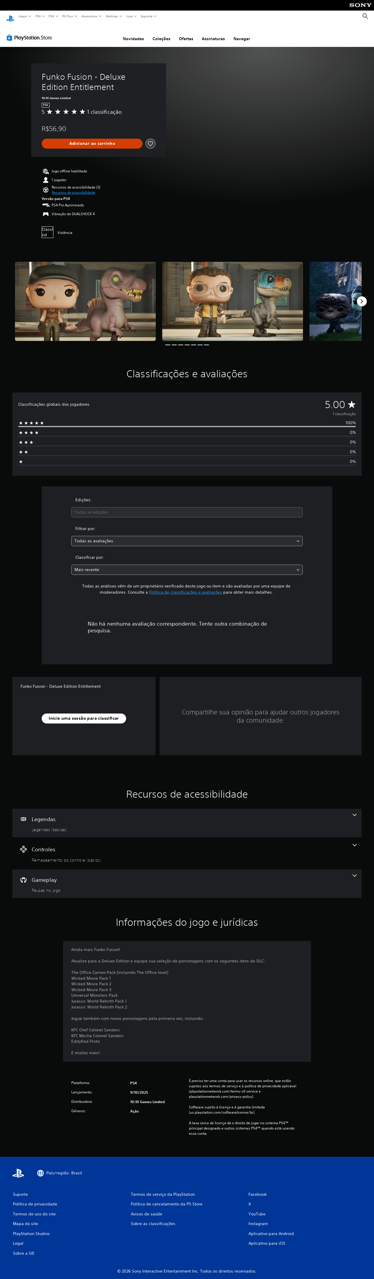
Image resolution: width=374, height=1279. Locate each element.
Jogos (22, 16)
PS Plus (67, 16)
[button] (73, 187)
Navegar (241, 33)
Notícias (112, 16)
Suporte (146, 16)
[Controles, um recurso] (187, 847)
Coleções (161, 33)
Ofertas (186, 33)
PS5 (38, 16)
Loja (129, 16)
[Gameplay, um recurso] (187, 878)
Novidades (133, 33)
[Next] (362, 296)
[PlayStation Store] (30, 32)
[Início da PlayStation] (10, 16)
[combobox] (187, 507)
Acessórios (89, 16)
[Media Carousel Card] (85, 295)
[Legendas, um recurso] (187, 817)
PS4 (51, 16)
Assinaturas (213, 33)
